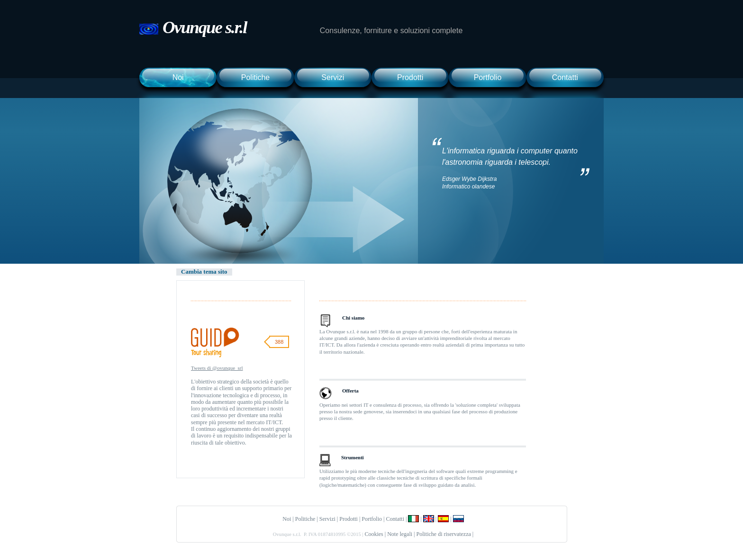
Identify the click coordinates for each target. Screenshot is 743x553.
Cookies (373, 534)
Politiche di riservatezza (444, 534)
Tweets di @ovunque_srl (217, 368)
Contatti (565, 77)
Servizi (332, 77)
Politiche (255, 77)
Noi (178, 77)
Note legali (399, 534)
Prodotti (410, 77)
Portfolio (488, 77)
